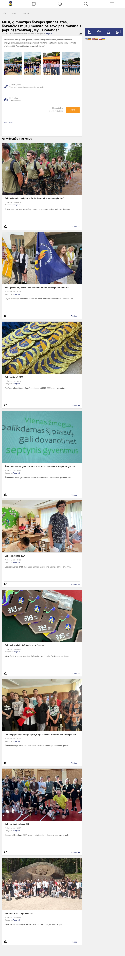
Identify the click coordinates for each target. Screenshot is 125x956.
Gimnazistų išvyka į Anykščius (19, 913)
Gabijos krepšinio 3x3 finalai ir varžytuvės (24, 645)
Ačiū (72, 109)
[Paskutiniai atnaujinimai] (60, 4)
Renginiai (25, 13)
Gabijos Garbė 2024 (14, 377)
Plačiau (74, 227)
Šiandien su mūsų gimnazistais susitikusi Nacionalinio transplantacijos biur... (41, 466)
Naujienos (15, 13)
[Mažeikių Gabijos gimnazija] (10, 3)
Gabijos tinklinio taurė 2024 (17, 824)
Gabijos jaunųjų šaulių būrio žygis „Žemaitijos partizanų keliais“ (34, 198)
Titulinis (5, 13)
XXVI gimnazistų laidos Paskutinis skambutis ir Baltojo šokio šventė (37, 288)
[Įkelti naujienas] (34, 4)
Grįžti (10, 122)
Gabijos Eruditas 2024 (15, 556)
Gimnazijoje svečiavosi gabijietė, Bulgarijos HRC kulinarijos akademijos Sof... (41, 734)
